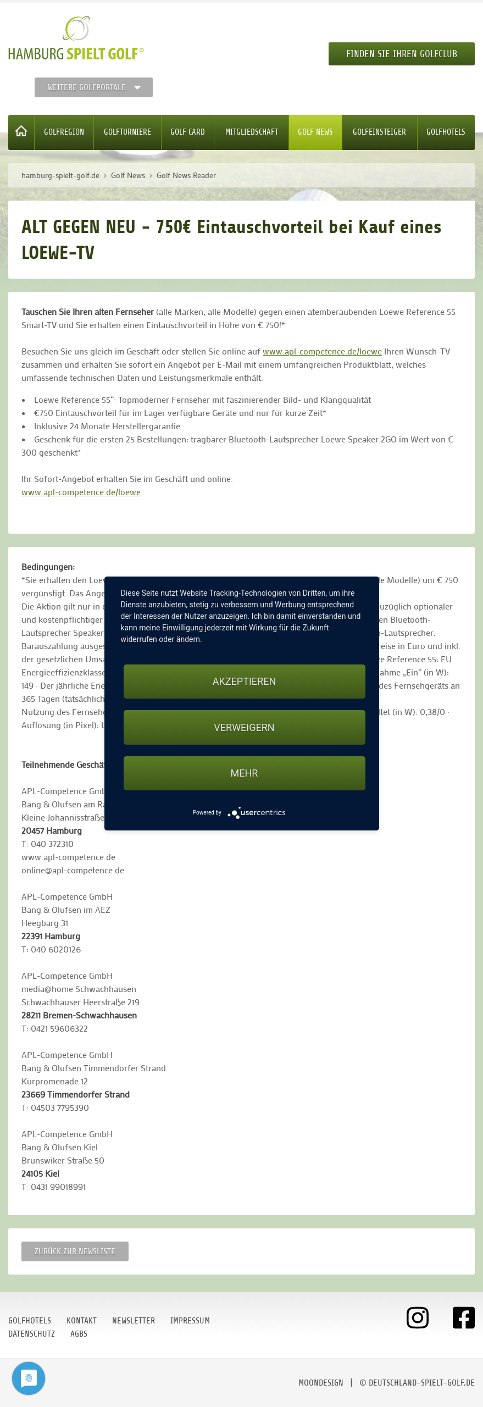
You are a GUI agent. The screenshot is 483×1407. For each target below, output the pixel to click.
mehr (244, 773)
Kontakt (81, 1321)
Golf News (315, 132)
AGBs (78, 1334)
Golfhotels (445, 132)
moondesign (320, 1383)
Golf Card (187, 132)
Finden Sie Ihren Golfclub (401, 53)
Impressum (190, 1321)
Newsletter (133, 1321)
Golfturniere (127, 132)
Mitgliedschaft (251, 132)
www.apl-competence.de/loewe (322, 351)
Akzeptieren (244, 681)
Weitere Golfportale (87, 87)
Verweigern (244, 727)
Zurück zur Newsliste (75, 1251)
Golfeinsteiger (379, 132)
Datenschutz (31, 1334)
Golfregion (64, 132)
